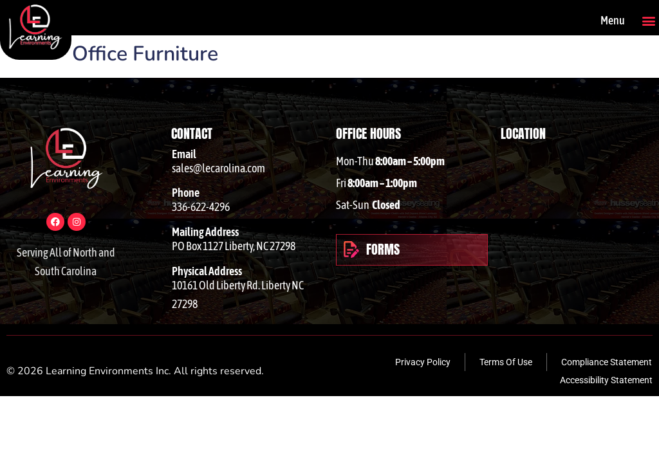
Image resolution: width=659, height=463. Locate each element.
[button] (648, 20)
